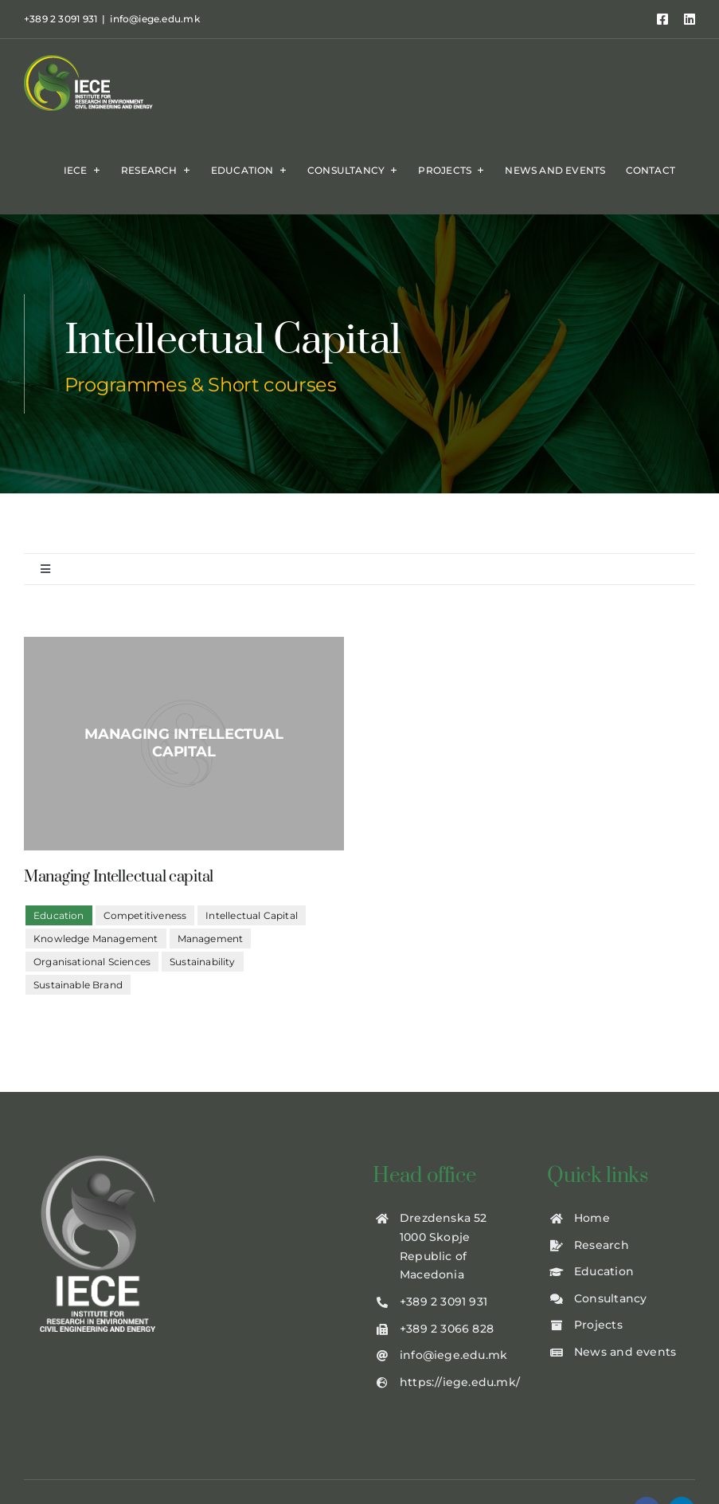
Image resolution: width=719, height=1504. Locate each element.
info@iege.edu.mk (154, 19)
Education (604, 1271)
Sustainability (203, 962)
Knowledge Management (95, 938)
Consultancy (610, 1298)
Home (592, 1218)
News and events (625, 1352)
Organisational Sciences (91, 962)
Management (211, 938)
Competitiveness (145, 915)
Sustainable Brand (78, 985)
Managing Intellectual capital (118, 877)
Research (601, 1245)
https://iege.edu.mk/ (460, 1382)
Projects (598, 1324)
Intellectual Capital (251, 915)
